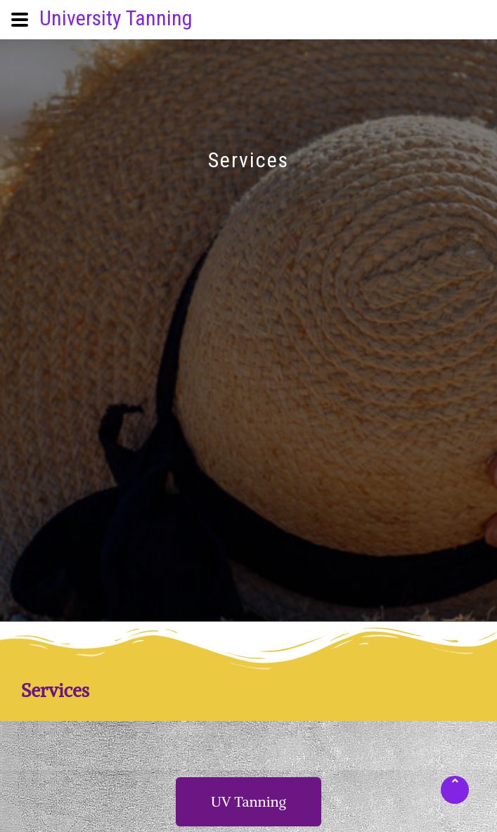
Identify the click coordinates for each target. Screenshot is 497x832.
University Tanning (116, 18)
